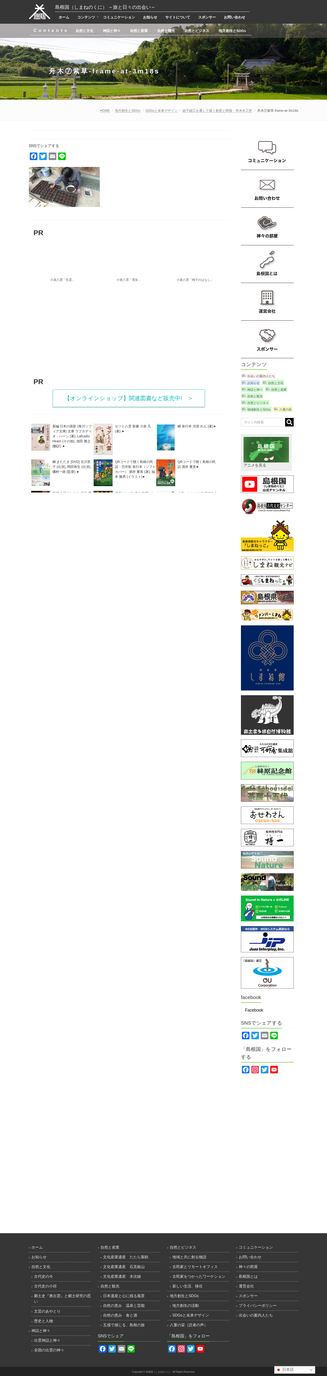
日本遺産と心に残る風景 (124, 1296)
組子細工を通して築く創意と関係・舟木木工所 (217, 110)
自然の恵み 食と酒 (120, 1315)
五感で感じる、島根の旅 (124, 1325)
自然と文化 (84, 31)
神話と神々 (112, 31)
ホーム (64, 17)
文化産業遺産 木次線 (122, 1276)
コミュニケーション (119, 17)
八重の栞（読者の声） (189, 1325)
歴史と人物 (43, 1321)
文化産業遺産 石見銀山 (124, 1267)
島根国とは (248, 1276)
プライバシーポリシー (258, 1306)
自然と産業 (139, 31)
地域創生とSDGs (259, 409)
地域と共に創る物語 (189, 1257)
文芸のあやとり (47, 1311)
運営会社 (246, 1286)
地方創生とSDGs (232, 31)
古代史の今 (43, 1276)
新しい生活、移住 (187, 1286)
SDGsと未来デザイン (161, 110)
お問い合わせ (234, 17)
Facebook (254, 1010)
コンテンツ (86, 17)
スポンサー (207, 17)
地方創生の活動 (185, 1306)
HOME (105, 110)
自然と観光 (166, 31)
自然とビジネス (196, 31)
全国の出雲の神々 (49, 1350)
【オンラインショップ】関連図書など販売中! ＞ (128, 398)
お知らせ (150, 17)
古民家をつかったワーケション (198, 1276)
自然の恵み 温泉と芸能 (124, 1306)
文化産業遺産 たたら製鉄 (125, 1257)
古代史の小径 (45, 1286)
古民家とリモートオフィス (195, 1267)
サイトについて (177, 17)
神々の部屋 (248, 1267)
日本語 (285, 1370)
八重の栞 (285, 409)
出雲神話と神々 (47, 1340)
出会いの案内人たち (261, 376)
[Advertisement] (129, 336)
